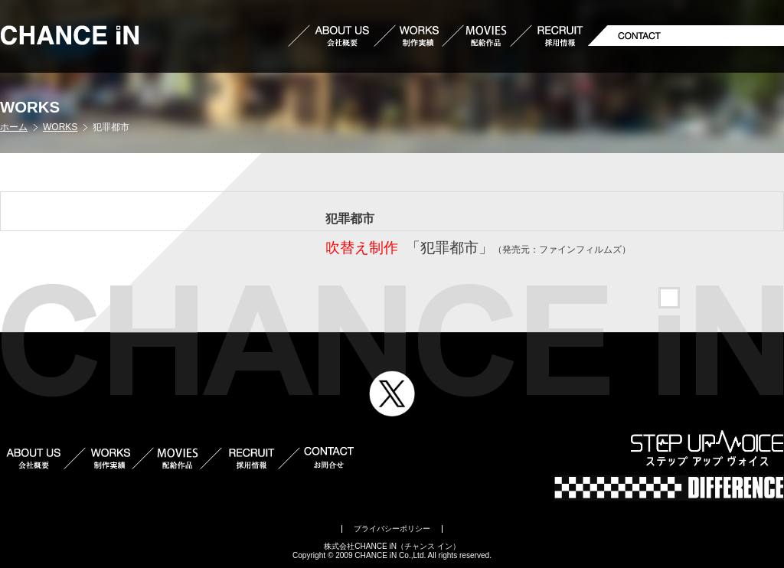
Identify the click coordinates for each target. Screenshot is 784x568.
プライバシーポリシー (392, 528)
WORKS (60, 127)
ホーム (14, 127)
